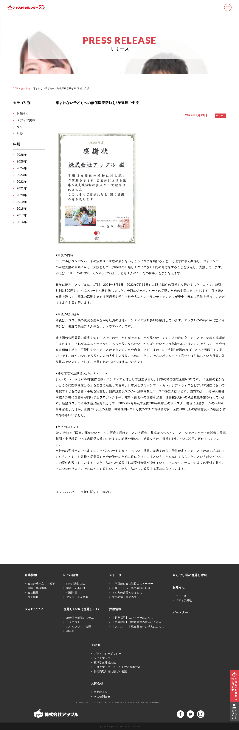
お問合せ (97, 683)
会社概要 (33, 592)
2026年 (22, 154)
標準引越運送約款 (105, 662)
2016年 (22, 222)
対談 (20, 133)
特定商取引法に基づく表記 (110, 671)
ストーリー (117, 575)
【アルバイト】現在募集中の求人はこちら (138, 626)
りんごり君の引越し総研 (190, 575)
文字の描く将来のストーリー (130, 597)
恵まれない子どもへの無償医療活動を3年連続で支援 (97, 103)
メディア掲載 (26, 120)
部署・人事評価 (76, 588)
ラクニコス (73, 622)
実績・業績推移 (37, 588)
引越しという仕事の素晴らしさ (131, 588)
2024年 (22, 168)
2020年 (22, 195)
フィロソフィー (36, 609)
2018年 (22, 208)
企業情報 (31, 575)
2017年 (22, 215)
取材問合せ (101, 692)
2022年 (22, 181)
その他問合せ (102, 696)
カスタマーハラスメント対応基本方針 (117, 667)
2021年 (22, 188)
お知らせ (25, 88)
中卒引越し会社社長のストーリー (132, 583)
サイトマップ (102, 658)
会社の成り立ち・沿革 (41, 583)
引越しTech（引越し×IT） (82, 609)
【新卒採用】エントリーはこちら (132, 617)
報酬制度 (71, 592)
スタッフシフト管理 (78, 626)
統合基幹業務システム (80, 617)
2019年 (22, 201)
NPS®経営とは (75, 583)
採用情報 (115, 609)
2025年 (22, 161)
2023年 (22, 175)
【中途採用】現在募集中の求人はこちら (137, 622)
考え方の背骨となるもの (127, 592)
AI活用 (70, 631)
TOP (15, 88)
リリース (220, 115)
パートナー (180, 612)
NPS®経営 (71, 575)
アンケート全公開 (77, 597)
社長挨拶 (33, 597)
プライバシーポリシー (107, 653)
